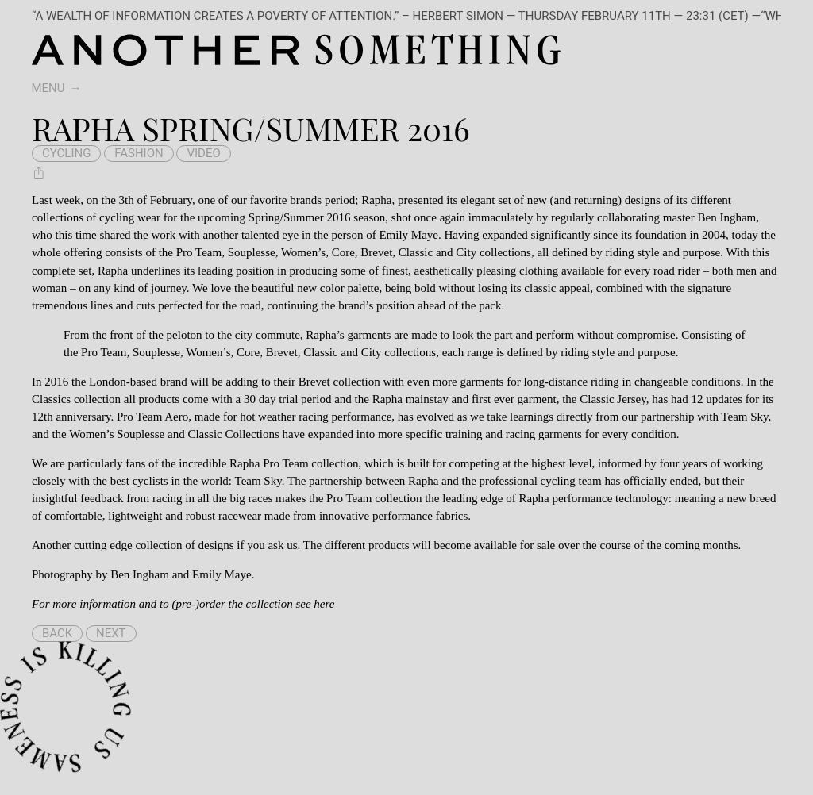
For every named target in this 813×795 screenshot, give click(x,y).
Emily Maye (222, 574)
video (203, 153)
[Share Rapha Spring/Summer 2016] (39, 172)
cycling (66, 153)
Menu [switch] (48, 88)
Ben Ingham (139, 574)
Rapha (376, 200)
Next (111, 633)
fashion (139, 153)
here (324, 603)
